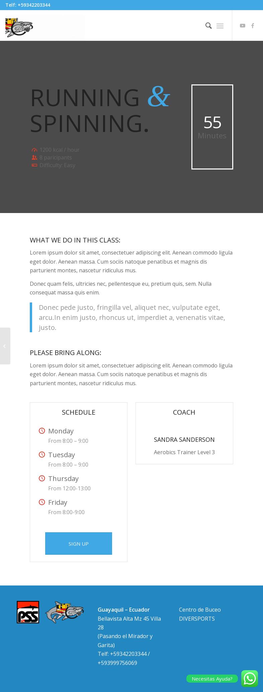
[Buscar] (205, 25)
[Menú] (220, 25)
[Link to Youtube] (243, 25)
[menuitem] (205, 25)
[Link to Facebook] (253, 25)
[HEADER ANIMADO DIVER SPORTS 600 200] (45, 25)
